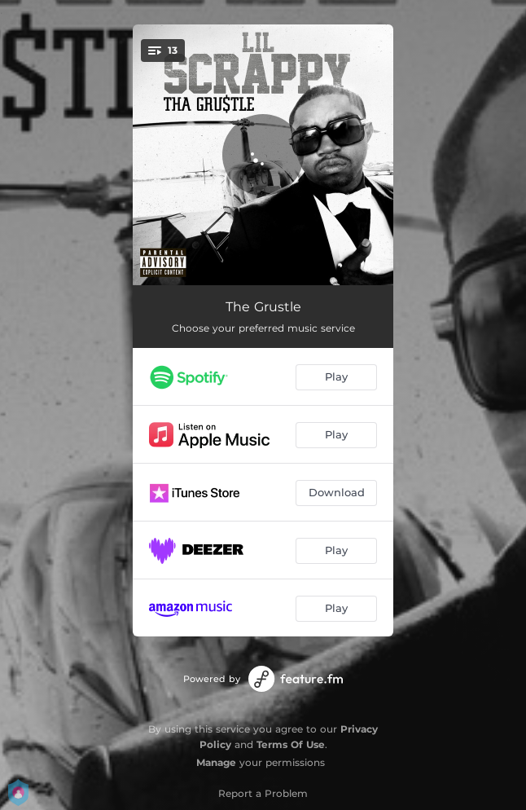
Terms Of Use (290, 744)
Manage (216, 762)
